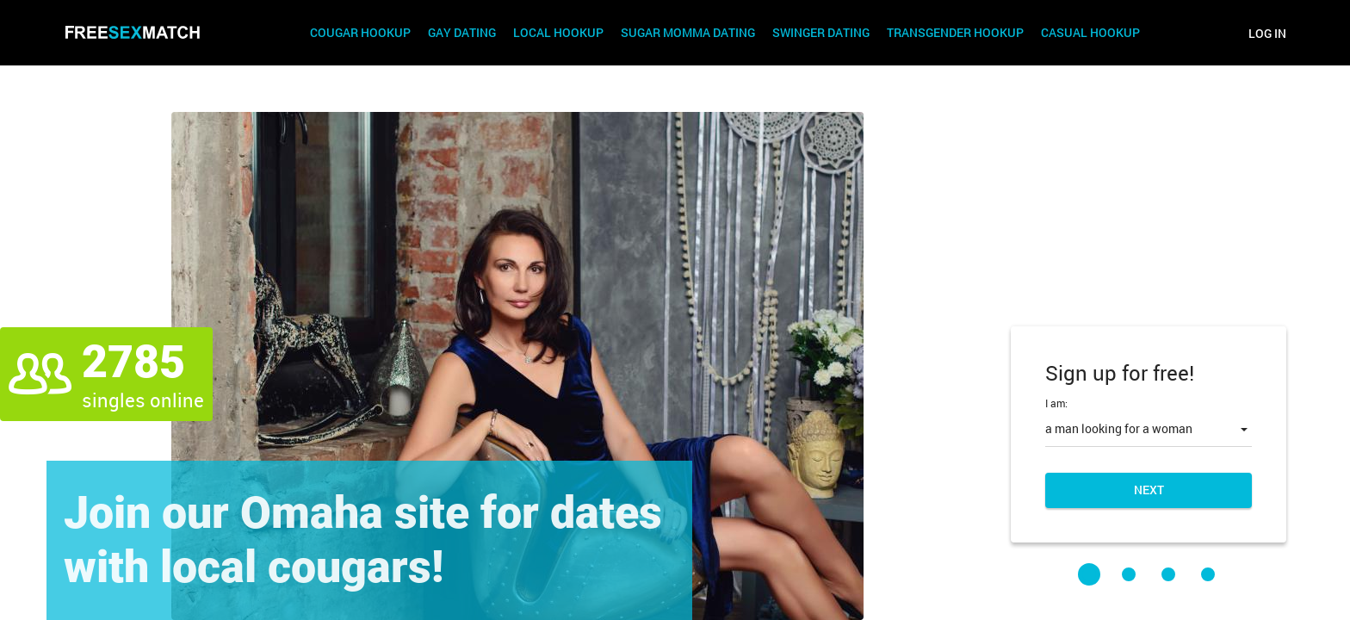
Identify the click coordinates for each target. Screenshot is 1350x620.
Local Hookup (558, 33)
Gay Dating (462, 33)
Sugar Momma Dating (688, 33)
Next (1149, 489)
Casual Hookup (1090, 33)
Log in (1267, 33)
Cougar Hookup (360, 33)
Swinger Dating (821, 33)
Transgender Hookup (955, 33)
